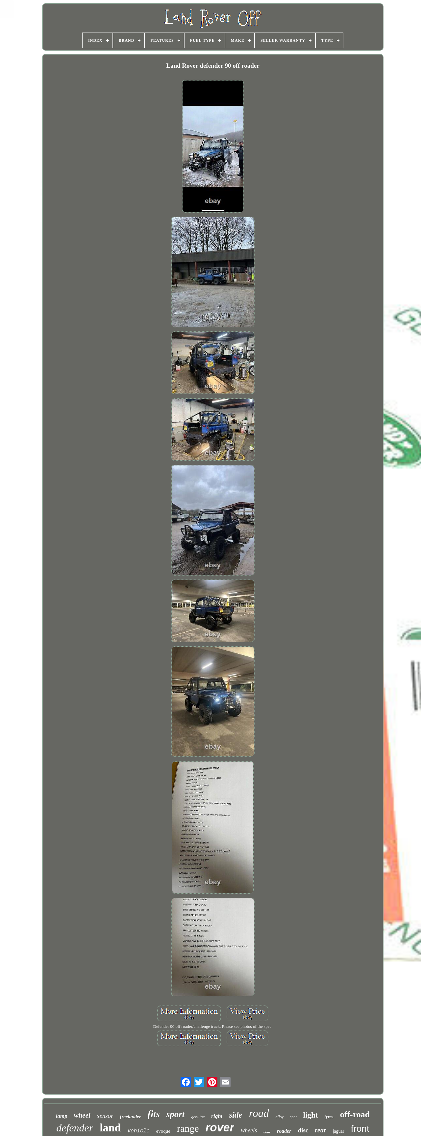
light (310, 1115)
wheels (249, 1130)
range (188, 1128)
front (360, 1129)
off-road (355, 1114)
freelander (130, 1116)
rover (220, 1127)
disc (303, 1130)
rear (320, 1130)
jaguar (338, 1131)
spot (293, 1117)
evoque (163, 1131)
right (216, 1116)
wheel (82, 1115)
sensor (105, 1115)
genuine (198, 1116)
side (235, 1114)
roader (284, 1131)
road (259, 1113)
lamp (61, 1116)
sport (175, 1114)
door (266, 1132)
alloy (280, 1117)
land (110, 1128)
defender (74, 1128)
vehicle (138, 1131)
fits (154, 1114)
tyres (329, 1116)
